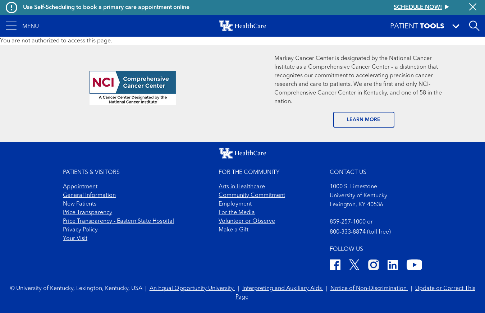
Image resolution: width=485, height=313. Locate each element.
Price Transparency (87, 213)
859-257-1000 (348, 222)
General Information (89, 195)
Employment (235, 204)
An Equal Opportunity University (192, 288)
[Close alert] (472, 7)
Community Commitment (252, 195)
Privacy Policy (80, 230)
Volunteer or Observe (247, 221)
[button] (22, 26)
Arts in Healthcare (242, 187)
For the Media (237, 213)
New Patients (79, 204)
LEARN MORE (363, 119)
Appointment (80, 187)
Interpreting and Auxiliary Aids (282, 288)
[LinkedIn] (393, 266)
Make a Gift (233, 230)
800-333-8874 (348, 232)
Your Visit (75, 238)
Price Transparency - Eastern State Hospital (118, 221)
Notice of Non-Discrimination (369, 288)
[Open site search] (474, 26)
